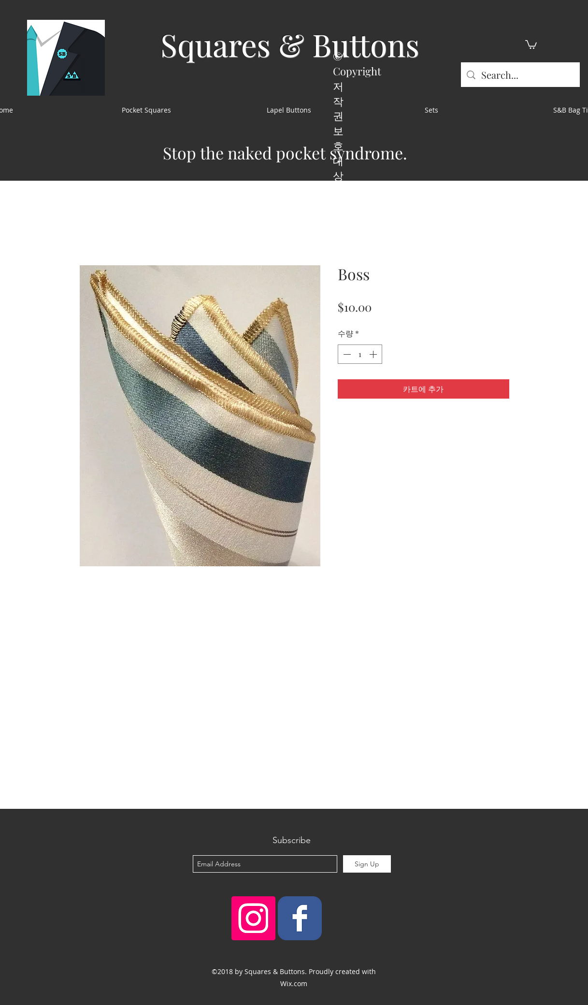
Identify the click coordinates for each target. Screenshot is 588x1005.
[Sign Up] (367, 864)
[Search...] (520, 74)
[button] (531, 44)
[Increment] (374, 354)
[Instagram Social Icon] (253, 918)
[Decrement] (346, 354)
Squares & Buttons (289, 44)
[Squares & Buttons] (300, 918)
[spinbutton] (360, 354)
